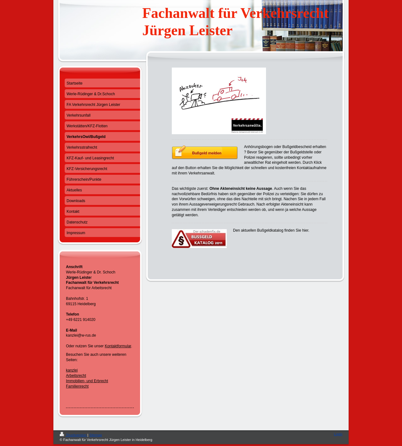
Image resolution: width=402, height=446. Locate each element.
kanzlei (72, 370)
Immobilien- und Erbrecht (87, 381)
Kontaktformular (118, 346)
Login (338, 434)
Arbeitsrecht (76, 375)
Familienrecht (77, 386)
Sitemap (95, 435)
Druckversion (73, 435)
